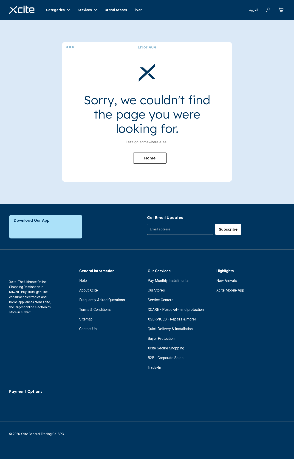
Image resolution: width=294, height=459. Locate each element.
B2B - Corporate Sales (166, 358)
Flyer (137, 10)
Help (83, 280)
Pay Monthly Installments (168, 280)
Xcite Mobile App (230, 290)
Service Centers (160, 300)
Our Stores (156, 290)
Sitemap (86, 319)
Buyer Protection (161, 338)
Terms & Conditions (95, 309)
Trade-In (154, 367)
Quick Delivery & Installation (170, 329)
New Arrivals (226, 280)
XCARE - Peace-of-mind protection (176, 309)
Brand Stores (116, 10)
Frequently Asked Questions (102, 300)
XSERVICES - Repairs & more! (172, 319)
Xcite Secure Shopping (166, 348)
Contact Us (88, 329)
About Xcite (88, 290)
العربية (253, 10)
